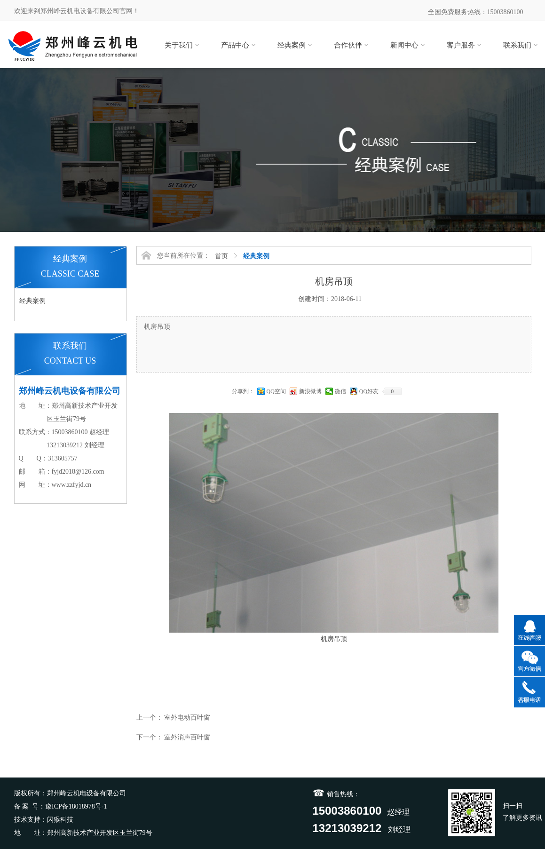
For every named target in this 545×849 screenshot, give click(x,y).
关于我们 (179, 45)
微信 (340, 391)
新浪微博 (310, 391)
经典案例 (291, 45)
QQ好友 (369, 391)
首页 (221, 256)
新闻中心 (404, 45)
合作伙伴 (348, 45)
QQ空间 (276, 391)
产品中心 (235, 45)
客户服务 (461, 45)
